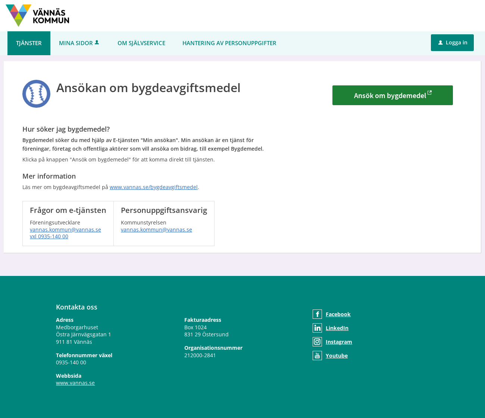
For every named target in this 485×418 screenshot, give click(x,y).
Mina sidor (79, 43)
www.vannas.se (75, 382)
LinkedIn (337, 327)
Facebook (338, 314)
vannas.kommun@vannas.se (65, 229)
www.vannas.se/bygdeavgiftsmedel (154, 187)
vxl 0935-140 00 (49, 236)
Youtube (337, 355)
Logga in (452, 42)
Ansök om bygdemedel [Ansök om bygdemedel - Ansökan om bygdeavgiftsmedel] (390, 95)
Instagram (339, 341)
